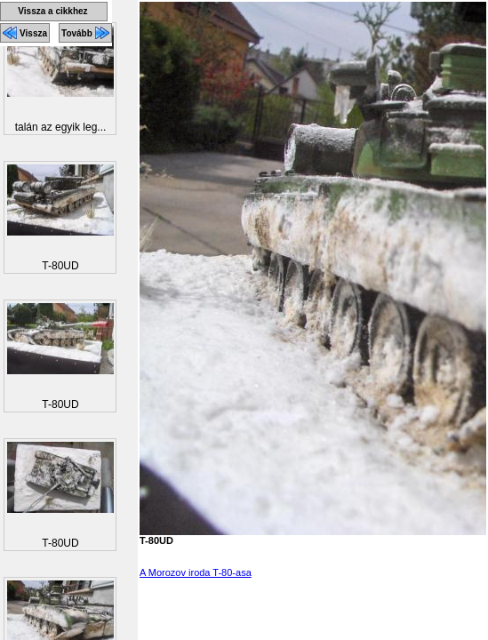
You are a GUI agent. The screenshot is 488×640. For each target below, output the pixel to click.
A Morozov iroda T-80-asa (196, 572)
